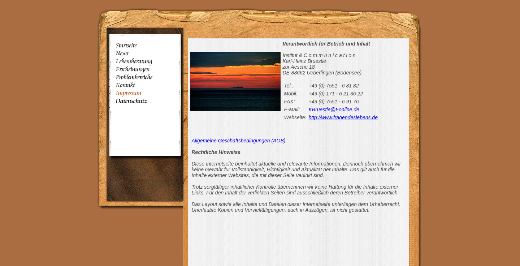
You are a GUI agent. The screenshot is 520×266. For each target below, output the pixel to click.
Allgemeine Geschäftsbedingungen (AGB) (239, 140)
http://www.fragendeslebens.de (343, 117)
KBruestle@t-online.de (334, 109)
